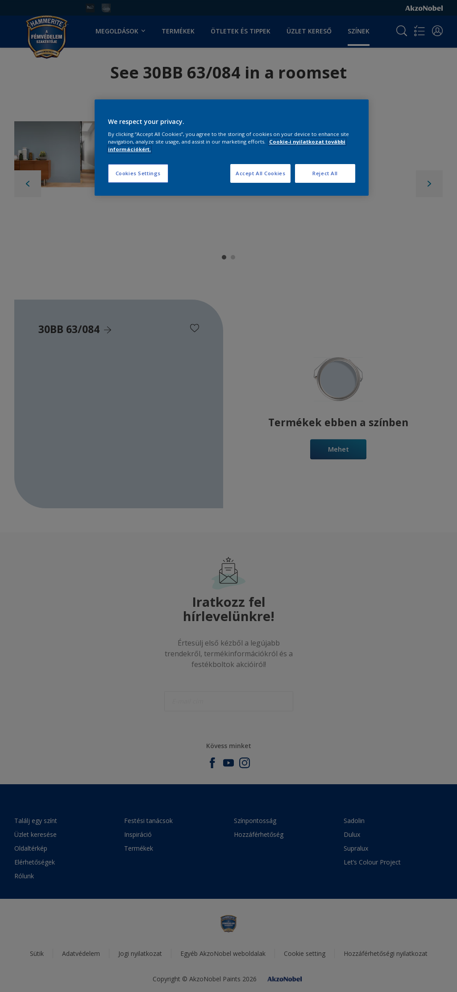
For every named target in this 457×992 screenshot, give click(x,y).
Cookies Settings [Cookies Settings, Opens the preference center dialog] (138, 173)
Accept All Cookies (260, 173)
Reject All (325, 173)
